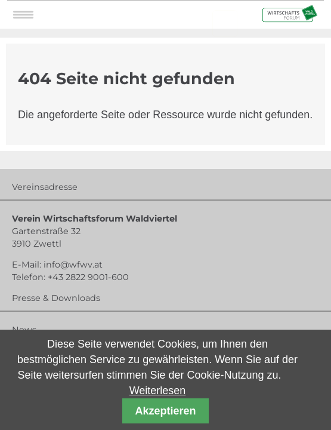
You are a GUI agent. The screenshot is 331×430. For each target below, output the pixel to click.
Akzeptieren (165, 411)
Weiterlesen (157, 391)
